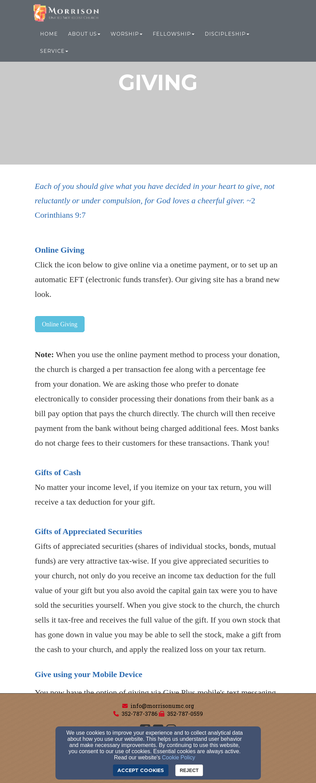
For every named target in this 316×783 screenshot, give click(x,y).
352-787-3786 (139, 713)
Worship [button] (126, 35)
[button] (60, 324)
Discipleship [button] (227, 35)
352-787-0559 (185, 713)
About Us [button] (84, 35)
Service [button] (54, 52)
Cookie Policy (178, 757)
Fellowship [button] (173, 35)
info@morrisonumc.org (162, 705)
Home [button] (49, 35)
